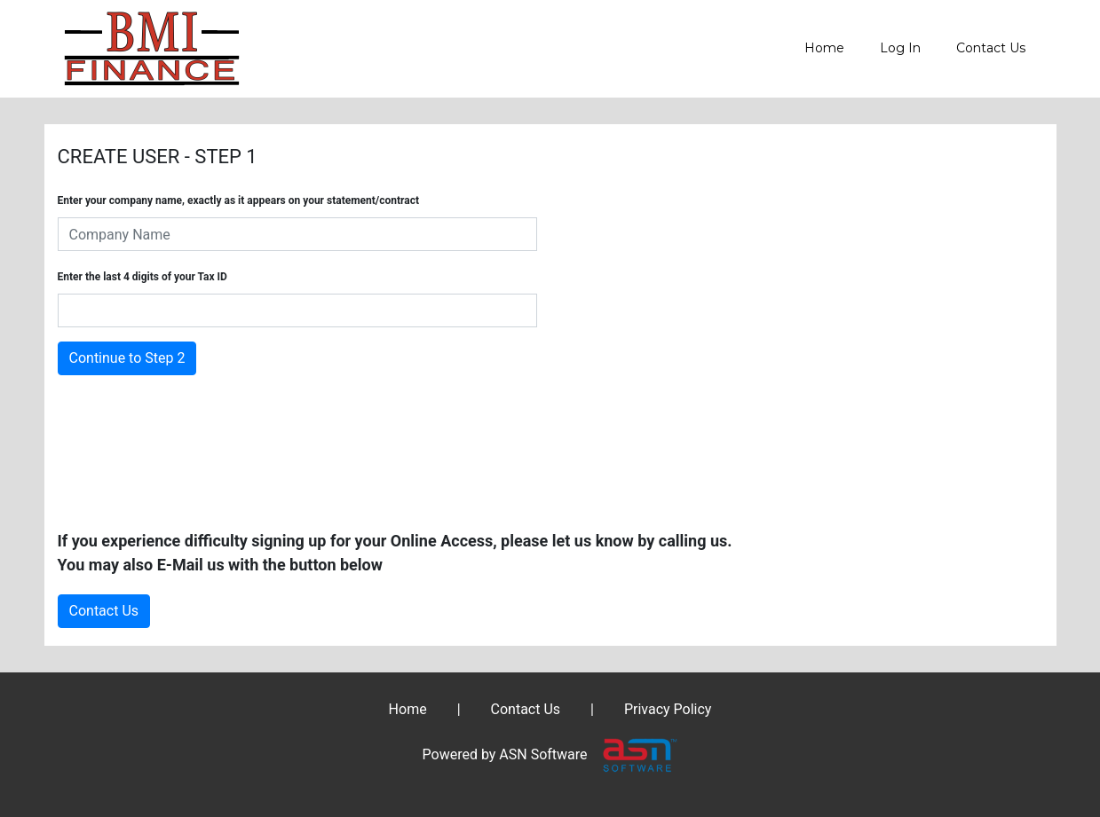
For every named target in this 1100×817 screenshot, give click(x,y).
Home (824, 48)
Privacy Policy (668, 709)
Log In (900, 48)
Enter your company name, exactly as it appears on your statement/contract (239, 200)
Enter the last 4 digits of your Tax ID (142, 277)
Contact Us (990, 48)
